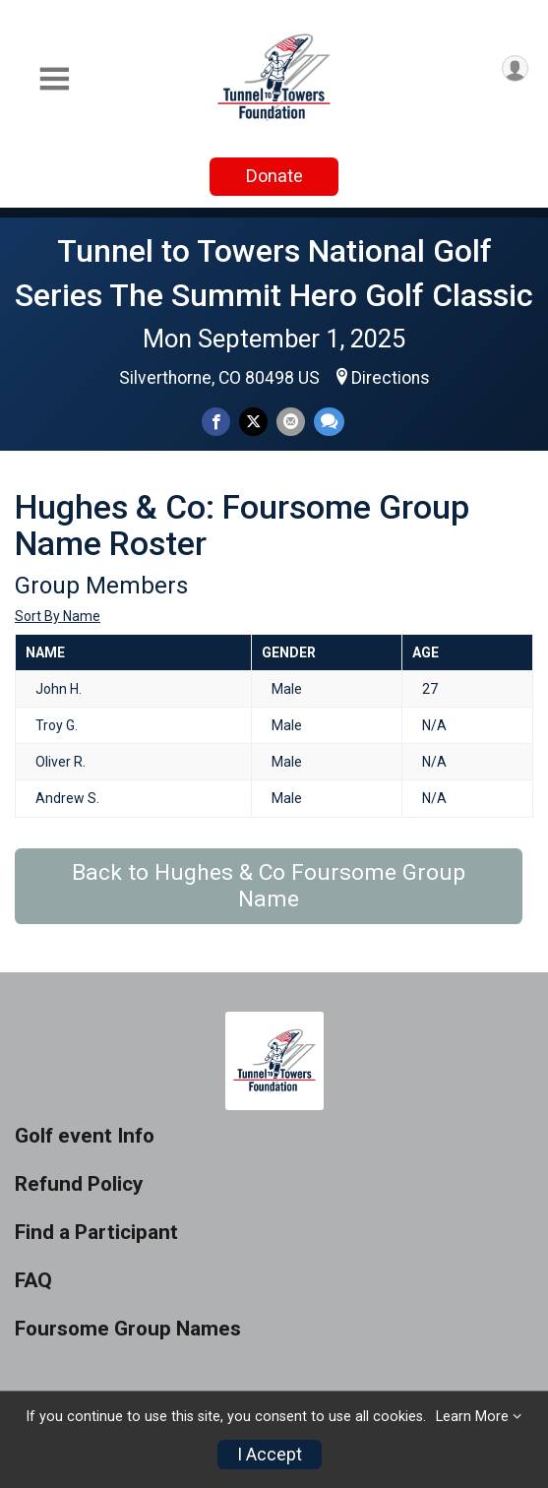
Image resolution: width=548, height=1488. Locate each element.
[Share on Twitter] (253, 421)
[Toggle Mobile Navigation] (54, 79)
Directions (390, 378)
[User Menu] (515, 68)
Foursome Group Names (128, 1329)
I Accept (269, 1454)
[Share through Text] (329, 421)
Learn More (472, 1416)
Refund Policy (79, 1184)
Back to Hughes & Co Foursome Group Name (268, 885)
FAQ (33, 1281)
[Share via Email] (290, 421)
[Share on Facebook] (216, 421)
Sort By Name (57, 616)
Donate (274, 175)
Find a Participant (96, 1232)
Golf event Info (84, 1136)
